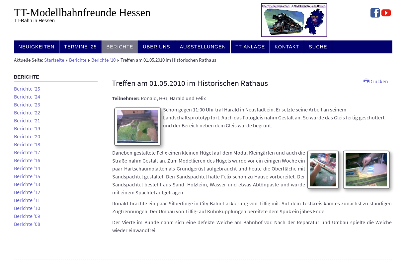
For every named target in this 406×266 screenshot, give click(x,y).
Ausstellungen (203, 46)
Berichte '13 (27, 184)
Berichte (120, 46)
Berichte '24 (27, 96)
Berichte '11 (27, 200)
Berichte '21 (27, 120)
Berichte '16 (27, 160)
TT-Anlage (250, 46)
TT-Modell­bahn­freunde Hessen (82, 13)
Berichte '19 (27, 128)
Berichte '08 (27, 224)
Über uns (156, 46)
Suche (318, 46)
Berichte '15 (27, 176)
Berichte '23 (27, 104)
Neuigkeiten (37, 46)
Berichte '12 (27, 192)
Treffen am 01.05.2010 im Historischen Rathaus (190, 83)
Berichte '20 (27, 136)
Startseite (54, 60)
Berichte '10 (103, 60)
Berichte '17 (27, 152)
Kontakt (287, 46)
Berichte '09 (27, 216)
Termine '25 (80, 46)
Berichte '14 (27, 168)
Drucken (376, 81)
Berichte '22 (27, 112)
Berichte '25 (27, 88)
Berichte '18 (27, 144)
